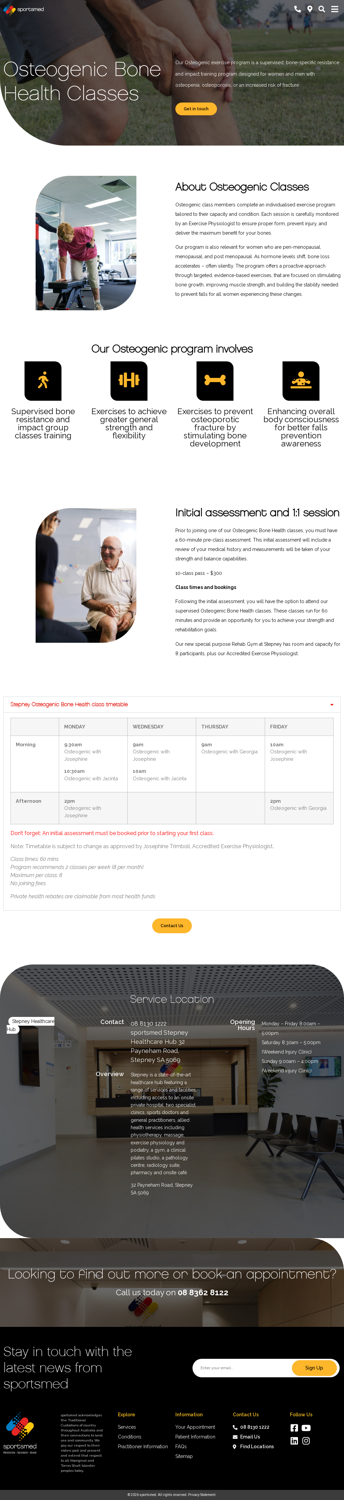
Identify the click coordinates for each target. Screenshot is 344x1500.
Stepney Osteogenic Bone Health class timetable (69, 704)
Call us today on (172, 1292)
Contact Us (172, 925)
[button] (172, 704)
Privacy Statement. (202, 1495)
